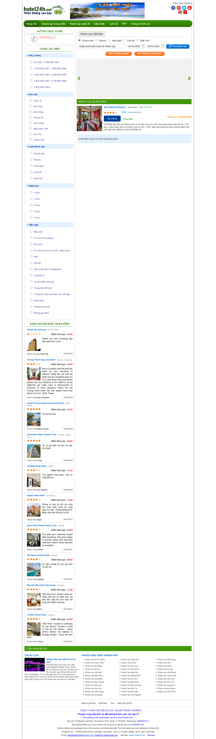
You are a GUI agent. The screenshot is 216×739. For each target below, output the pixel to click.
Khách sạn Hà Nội (165, 669)
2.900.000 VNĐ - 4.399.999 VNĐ (50, 74)
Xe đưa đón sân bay (44, 281)
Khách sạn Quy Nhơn (94, 679)
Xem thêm (128, 119)
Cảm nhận (99, 24)
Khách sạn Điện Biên (94, 676)
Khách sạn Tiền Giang (94, 692)
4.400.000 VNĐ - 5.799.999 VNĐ (50, 81)
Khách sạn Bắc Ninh (130, 692)
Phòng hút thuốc (42, 306)
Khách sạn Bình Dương (131, 685)
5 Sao (37, 217)
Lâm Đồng (50, 496)
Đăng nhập (178, 3)
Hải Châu (38, 106)
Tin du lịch (31, 655)
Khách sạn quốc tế (79, 24)
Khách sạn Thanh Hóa (167, 676)
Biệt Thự (38, 178)
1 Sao (37, 192)
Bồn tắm (38, 244)
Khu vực (33, 94)
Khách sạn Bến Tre (129, 688)
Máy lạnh (38, 232)
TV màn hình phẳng (43, 238)
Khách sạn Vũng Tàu (130, 660)
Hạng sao (34, 185)
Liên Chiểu (38, 123)
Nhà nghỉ (39, 166)
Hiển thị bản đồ (145, 107)
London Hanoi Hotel (36, 615)
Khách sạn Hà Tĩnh (129, 679)
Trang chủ (31, 24)
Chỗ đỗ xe (39, 275)
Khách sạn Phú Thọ (93, 688)
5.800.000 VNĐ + (42, 87)
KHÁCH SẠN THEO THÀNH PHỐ (100, 655)
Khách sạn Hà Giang (93, 695)
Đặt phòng (112, 118)
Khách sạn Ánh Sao (36, 330)
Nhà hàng (39, 300)
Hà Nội (61, 526)
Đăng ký (188, 3)
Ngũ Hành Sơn (40, 128)
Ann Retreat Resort (114, 107)
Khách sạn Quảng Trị (166, 685)
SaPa (51, 466)
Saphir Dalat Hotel (35, 495)
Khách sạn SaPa (165, 666)
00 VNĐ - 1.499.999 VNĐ (46, 62)
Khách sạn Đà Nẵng (93, 666)
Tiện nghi (33, 225)
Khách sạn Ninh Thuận (94, 682)
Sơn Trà (37, 134)
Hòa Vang (38, 112)
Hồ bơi (37, 263)
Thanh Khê (38, 140)
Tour (124, 23)
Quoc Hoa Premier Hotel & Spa (42, 525)
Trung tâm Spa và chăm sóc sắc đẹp (52, 294)
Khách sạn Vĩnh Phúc (167, 692)
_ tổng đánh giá (133, 112)
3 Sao (37, 205)
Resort (37, 159)
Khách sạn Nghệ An (130, 672)
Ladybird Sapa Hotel (37, 466)
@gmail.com (87, 735)
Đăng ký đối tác (89, 703)
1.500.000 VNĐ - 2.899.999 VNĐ (50, 68)
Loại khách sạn (37, 146)
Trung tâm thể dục (43, 288)
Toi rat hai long (48, 414)
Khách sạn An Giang (166, 688)
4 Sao (37, 211)
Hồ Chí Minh (53, 330)
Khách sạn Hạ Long (130, 666)
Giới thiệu (103, 703)
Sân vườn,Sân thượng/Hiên (47, 269)
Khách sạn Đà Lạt (92, 669)
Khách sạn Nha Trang (167, 660)
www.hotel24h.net (137, 735)
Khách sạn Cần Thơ (166, 679)
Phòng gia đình (41, 313)
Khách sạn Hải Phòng (167, 672)
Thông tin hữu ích (140, 24)
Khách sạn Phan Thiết (94, 663)
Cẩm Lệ (37, 101)
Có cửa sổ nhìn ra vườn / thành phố (52, 250)
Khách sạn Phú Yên (166, 682)
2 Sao (37, 199)
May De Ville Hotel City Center (41, 585)
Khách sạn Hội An (129, 663)
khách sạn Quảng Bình (131, 676)
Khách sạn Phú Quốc (130, 669)
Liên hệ (113, 24)
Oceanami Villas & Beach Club (41, 434)
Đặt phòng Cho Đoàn (149, 53)
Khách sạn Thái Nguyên (131, 695)
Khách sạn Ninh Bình (130, 682)
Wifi (36, 257)
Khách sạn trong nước (53, 24)
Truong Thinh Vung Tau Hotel (41, 360)
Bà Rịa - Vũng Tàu (65, 360)
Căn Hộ (38, 172)
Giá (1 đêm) (35, 55)
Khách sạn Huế (164, 663)
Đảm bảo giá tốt (124, 703)
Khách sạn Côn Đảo (93, 672)
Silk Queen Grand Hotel (38, 555)
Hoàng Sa (38, 117)
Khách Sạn (39, 153)
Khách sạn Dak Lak (93, 685)
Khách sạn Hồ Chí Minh (95, 660)
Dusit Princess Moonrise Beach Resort (45, 403)
